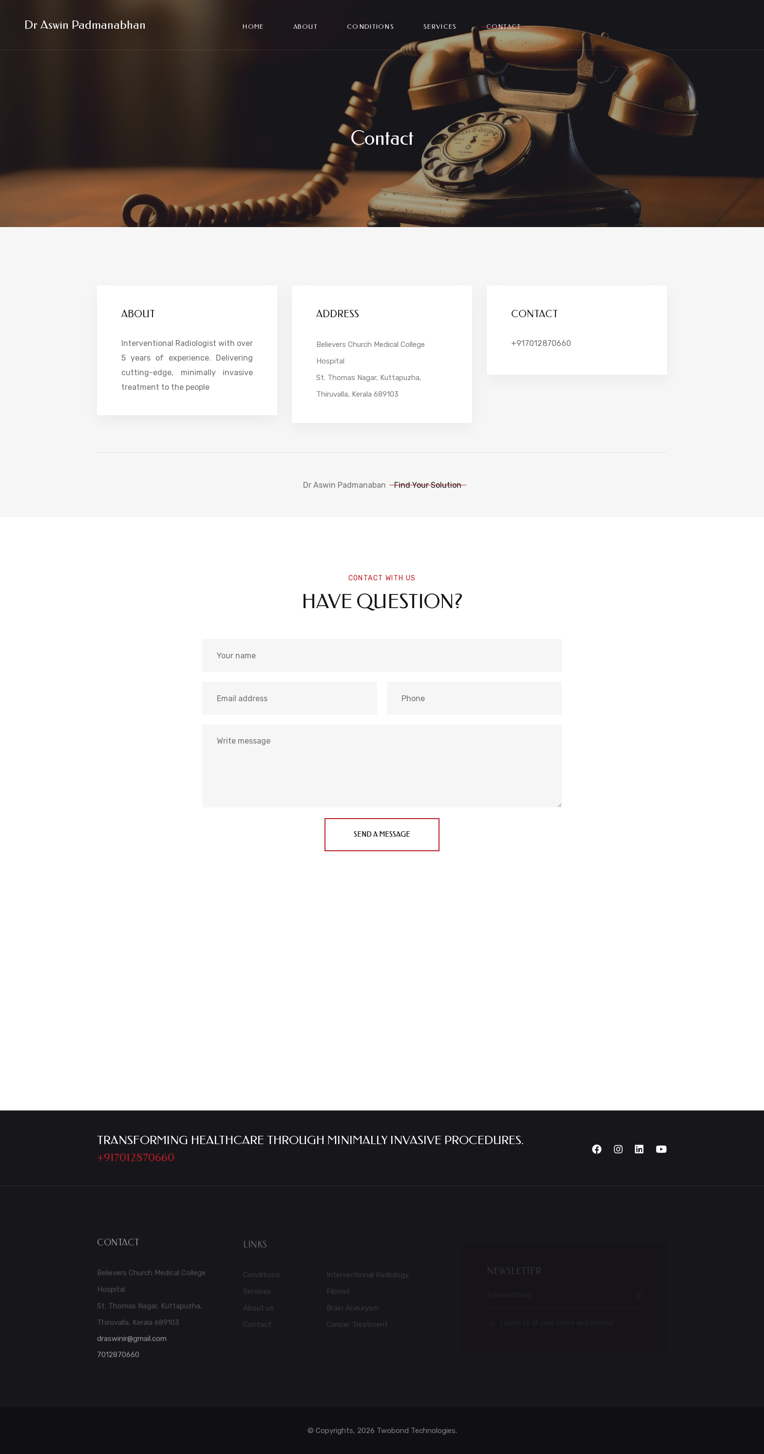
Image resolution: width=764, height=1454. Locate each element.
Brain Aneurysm (352, 1310)
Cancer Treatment (357, 1327)
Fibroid (337, 1294)
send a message (382, 834)
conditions (370, 26)
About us (258, 1310)
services (440, 26)
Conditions (261, 1277)
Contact (503, 26)
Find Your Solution (427, 485)
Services (257, 1294)
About (305, 26)
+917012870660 (541, 343)
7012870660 (118, 1358)
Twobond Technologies (416, 1430)
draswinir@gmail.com (132, 1342)
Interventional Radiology (367, 1277)
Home (253, 26)
